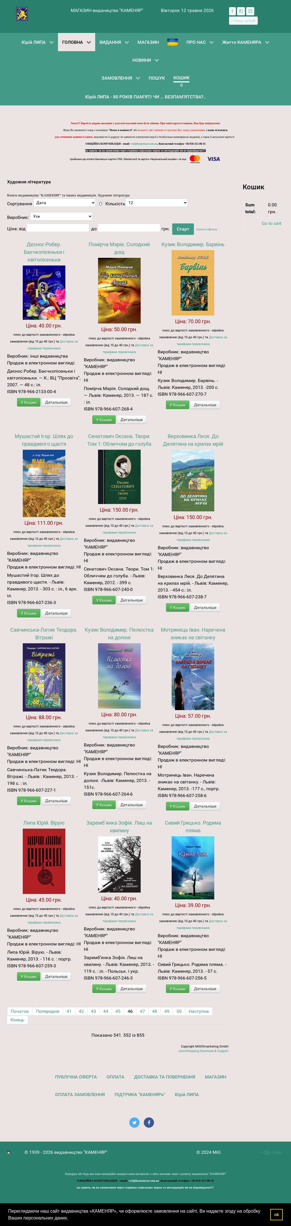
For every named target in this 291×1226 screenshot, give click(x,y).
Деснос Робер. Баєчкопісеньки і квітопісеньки (44, 252)
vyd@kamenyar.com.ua (144, 143)
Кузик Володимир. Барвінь (193, 244)
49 (166, 1011)
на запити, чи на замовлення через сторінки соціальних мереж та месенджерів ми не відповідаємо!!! (145, 150)
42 (81, 1011)
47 (142, 1011)
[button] (70, 1218)
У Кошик (29, 402)
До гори (270, 1152)
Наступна (199, 1011)
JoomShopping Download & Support (203, 1051)
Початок (20, 1011)
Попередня (47, 1011)
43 (93, 1011)
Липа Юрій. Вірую (44, 823)
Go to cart (271, 223)
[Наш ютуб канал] (243, 20)
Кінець (17, 1019)
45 (117, 1011)
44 (105, 1011)
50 (179, 1011)
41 (69, 1011)
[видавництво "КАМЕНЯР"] (22, 13)
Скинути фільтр (206, 229)
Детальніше (56, 402)
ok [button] (276, 1214)
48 (154, 1011)
